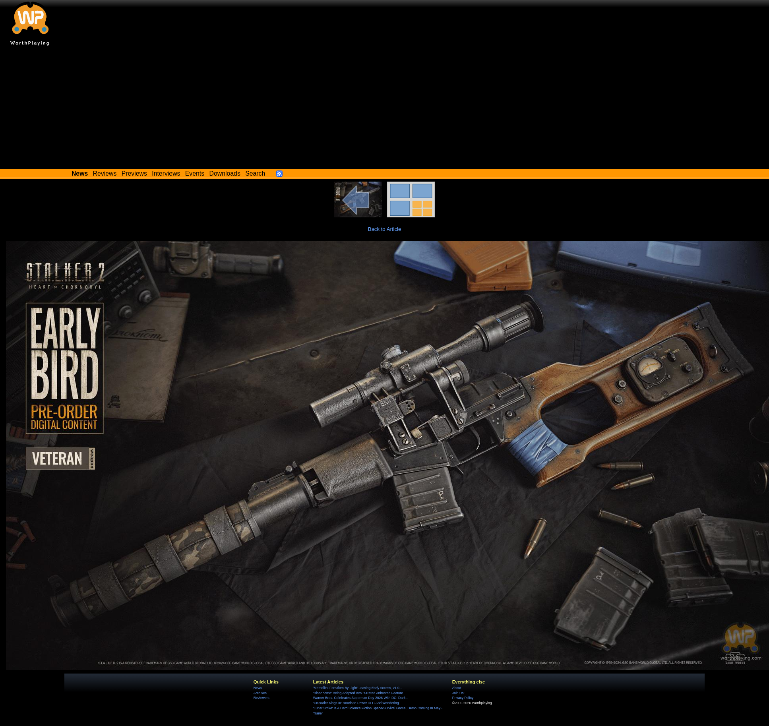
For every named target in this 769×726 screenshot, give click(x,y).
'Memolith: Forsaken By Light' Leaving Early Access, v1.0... (357, 688)
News (258, 688)
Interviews (166, 173)
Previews (134, 173)
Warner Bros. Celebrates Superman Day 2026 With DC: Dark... (360, 698)
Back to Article (384, 229)
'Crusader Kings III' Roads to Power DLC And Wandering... (357, 703)
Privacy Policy (462, 698)
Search (255, 173)
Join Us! (458, 693)
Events (194, 173)
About (456, 688)
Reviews (105, 173)
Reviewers (261, 698)
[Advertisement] (384, 109)
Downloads (224, 173)
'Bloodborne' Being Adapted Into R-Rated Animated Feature (358, 693)
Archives (260, 693)
